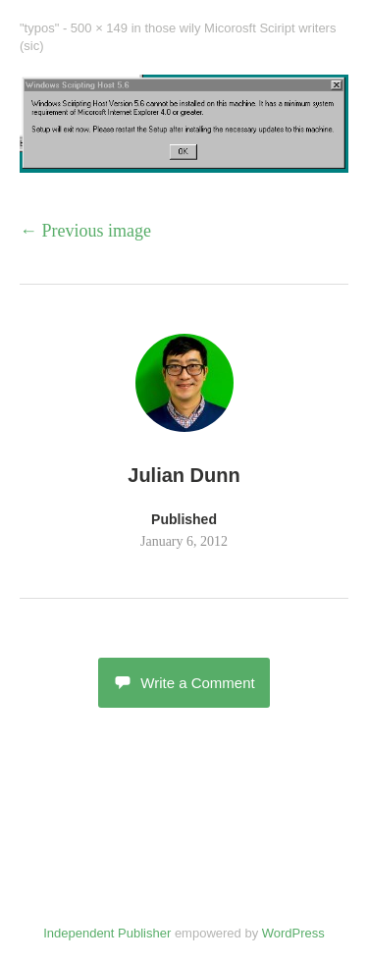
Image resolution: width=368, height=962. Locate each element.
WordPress (293, 933)
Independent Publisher (107, 933)
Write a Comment (183, 682)
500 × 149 (99, 28)
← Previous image (85, 230)
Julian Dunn (183, 475)
